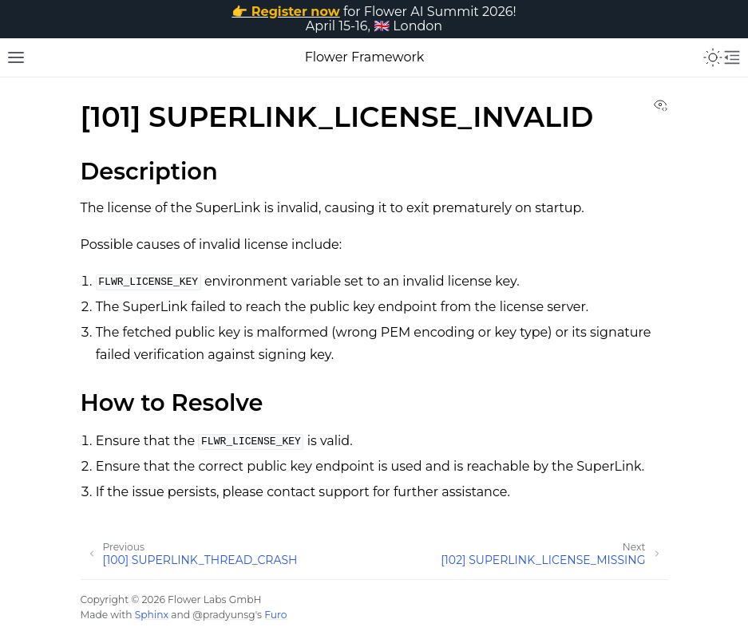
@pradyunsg (223, 615)
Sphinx (151, 615)
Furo (275, 615)
